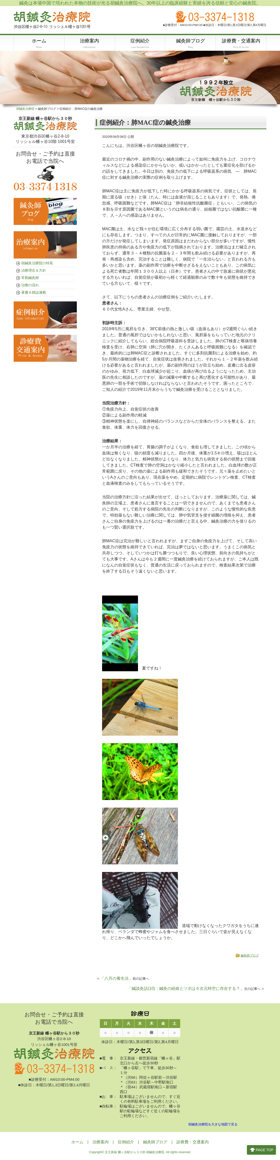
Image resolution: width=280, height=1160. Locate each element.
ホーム (77, 1142)
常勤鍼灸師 (30, 278)
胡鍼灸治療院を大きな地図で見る (213, 1124)
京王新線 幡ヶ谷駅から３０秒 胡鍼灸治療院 (134, 1152)
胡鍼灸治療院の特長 (37, 263)
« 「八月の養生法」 (123, 978)
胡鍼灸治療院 (25, 109)
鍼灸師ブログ (250, 956)
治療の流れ (30, 285)
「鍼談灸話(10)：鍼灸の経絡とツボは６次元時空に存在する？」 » (196, 989)
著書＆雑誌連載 (33, 293)
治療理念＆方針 (33, 271)
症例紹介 (126, 1142)
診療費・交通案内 (192, 1142)
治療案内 (100, 1142)
